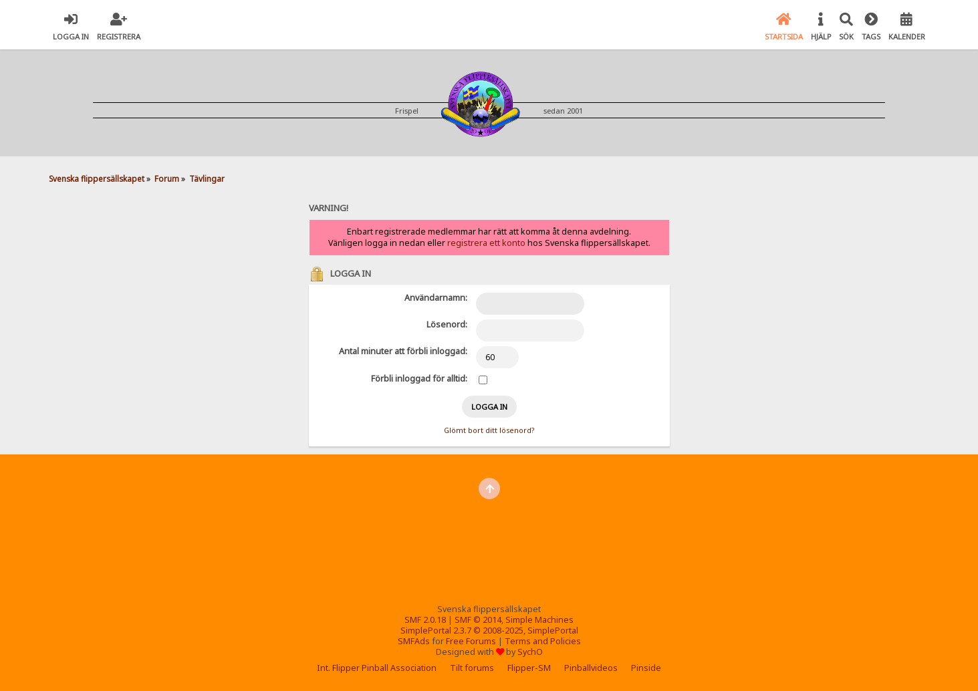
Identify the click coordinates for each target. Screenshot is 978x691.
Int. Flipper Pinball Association (377, 668)
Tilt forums (472, 668)
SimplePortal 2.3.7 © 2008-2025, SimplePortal (489, 630)
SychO (530, 652)
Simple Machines (539, 620)
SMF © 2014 (478, 620)
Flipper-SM (529, 668)
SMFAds (414, 641)
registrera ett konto (486, 243)
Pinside (646, 668)
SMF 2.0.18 (425, 620)
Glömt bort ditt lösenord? (489, 430)
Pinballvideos (591, 668)
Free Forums (471, 641)
